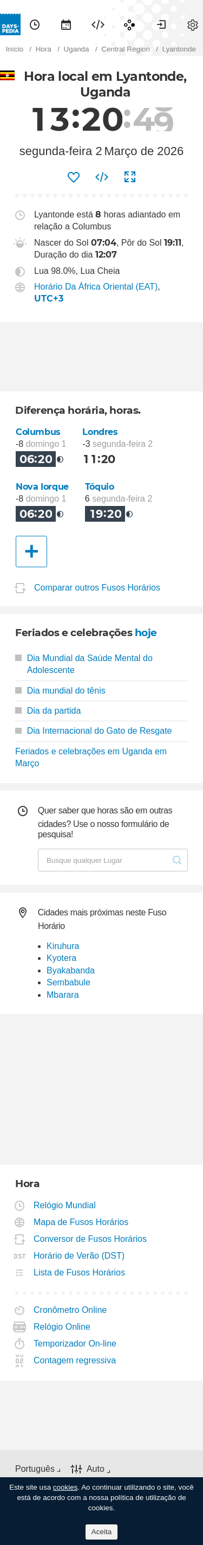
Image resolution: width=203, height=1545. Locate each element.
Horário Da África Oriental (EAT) (96, 286)
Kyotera (61, 958)
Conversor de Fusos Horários (90, 1238)
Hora (34, 24)
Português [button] (35, 1468)
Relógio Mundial (65, 1205)
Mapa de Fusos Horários (81, 1222)
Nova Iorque (42, 487)
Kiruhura (63, 946)
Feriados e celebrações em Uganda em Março (91, 757)
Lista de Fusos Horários (79, 1272)
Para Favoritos (73, 177)
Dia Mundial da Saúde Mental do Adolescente (84, 664)
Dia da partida (48, 710)
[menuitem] (34, 24)
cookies (65, 1487)
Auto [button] (95, 1468)
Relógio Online (62, 1326)
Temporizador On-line (75, 1343)
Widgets (98, 24)
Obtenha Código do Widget (101, 177)
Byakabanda (71, 970)
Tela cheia (129, 177)
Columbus (38, 432)
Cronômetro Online (70, 1310)
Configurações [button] (192, 24)
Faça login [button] (161, 24)
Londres (99, 432)
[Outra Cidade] (31, 551)
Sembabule (68, 982)
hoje (146, 632)
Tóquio (99, 487)
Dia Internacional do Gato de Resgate (93, 730)
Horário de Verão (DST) (79, 1255)
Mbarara (63, 994)
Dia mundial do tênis (60, 690)
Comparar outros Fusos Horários (97, 587)
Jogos (129, 24)
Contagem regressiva (75, 1360)
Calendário (66, 24)
